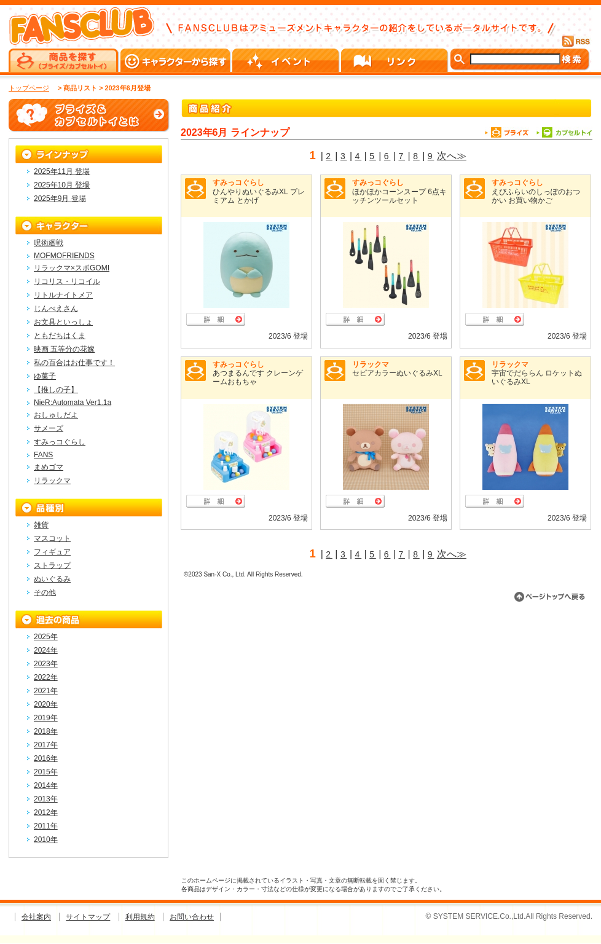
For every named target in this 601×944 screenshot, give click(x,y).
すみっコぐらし (238, 182)
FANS (43, 454)
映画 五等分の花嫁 (64, 349)
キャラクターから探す (176, 60)
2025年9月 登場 (60, 198)
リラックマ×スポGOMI (71, 268)
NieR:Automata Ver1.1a (72, 402)
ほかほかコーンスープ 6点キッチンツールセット (399, 196)
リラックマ (370, 364)
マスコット (52, 538)
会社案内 (36, 917)
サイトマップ (88, 917)
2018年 (46, 731)
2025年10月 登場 (62, 185)
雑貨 (41, 525)
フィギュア (52, 552)
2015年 (46, 772)
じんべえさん (56, 308)
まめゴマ (48, 467)
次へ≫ (451, 156)
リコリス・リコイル (67, 281)
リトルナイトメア (63, 295)
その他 (45, 592)
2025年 (46, 636)
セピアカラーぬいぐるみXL (397, 373)
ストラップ (52, 565)
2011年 (46, 826)
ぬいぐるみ (52, 579)
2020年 (46, 704)
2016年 (46, 758)
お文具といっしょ (63, 322)
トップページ (29, 88)
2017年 (46, 745)
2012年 (46, 812)
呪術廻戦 (48, 242)
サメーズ (48, 428)
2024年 (46, 650)
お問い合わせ (192, 917)
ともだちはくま (59, 335)
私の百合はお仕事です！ (74, 362)
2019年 (46, 718)
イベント (286, 60)
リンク (395, 60)
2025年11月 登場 (62, 171)
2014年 (46, 785)
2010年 (46, 839)
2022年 (46, 677)
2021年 (46, 690)
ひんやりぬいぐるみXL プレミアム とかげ (259, 196)
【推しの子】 (56, 389)
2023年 (46, 663)
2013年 (46, 799)
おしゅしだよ (56, 415)
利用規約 (140, 917)
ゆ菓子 (45, 376)
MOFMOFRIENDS (64, 255)
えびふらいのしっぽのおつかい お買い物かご (536, 196)
